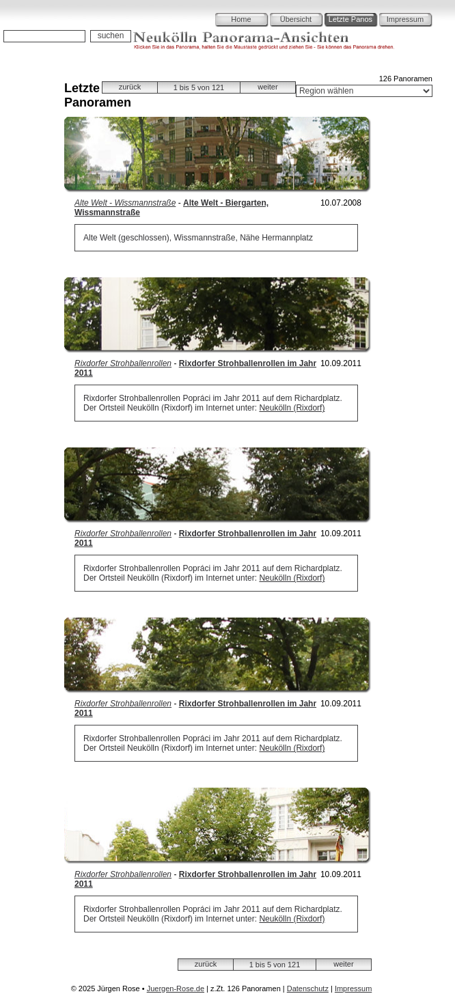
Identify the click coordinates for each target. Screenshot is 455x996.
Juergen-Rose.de (175, 988)
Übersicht (296, 19)
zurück (130, 87)
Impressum (405, 19)
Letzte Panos (350, 19)
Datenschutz (308, 988)
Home (241, 19)
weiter (267, 87)
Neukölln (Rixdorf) (292, 408)
